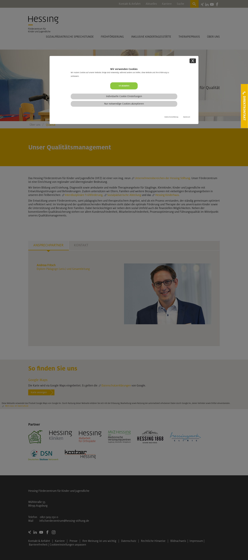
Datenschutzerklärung (171, 117)
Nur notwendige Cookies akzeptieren (124, 103)
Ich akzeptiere (124, 86)
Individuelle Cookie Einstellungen (124, 96)
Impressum (186, 117)
